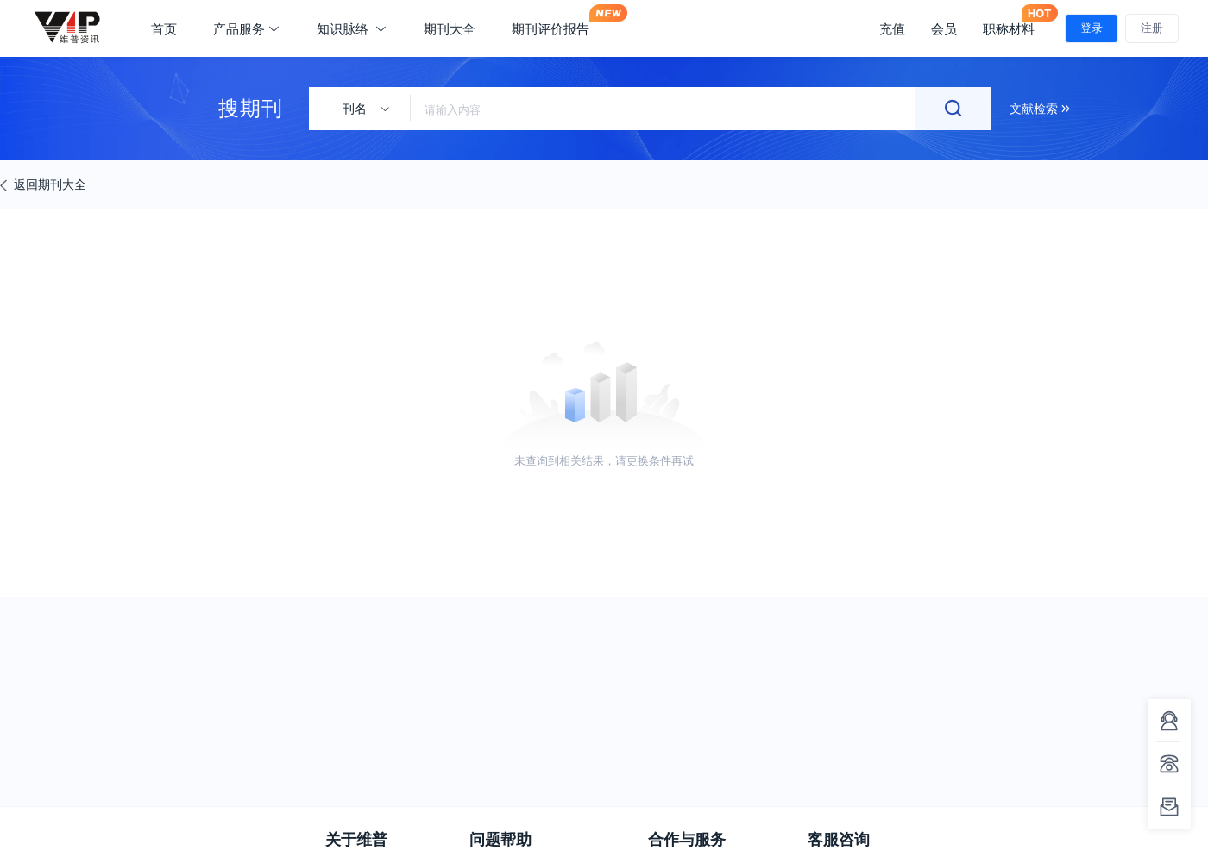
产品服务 (246, 28)
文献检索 (1040, 108)
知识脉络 (352, 28)
